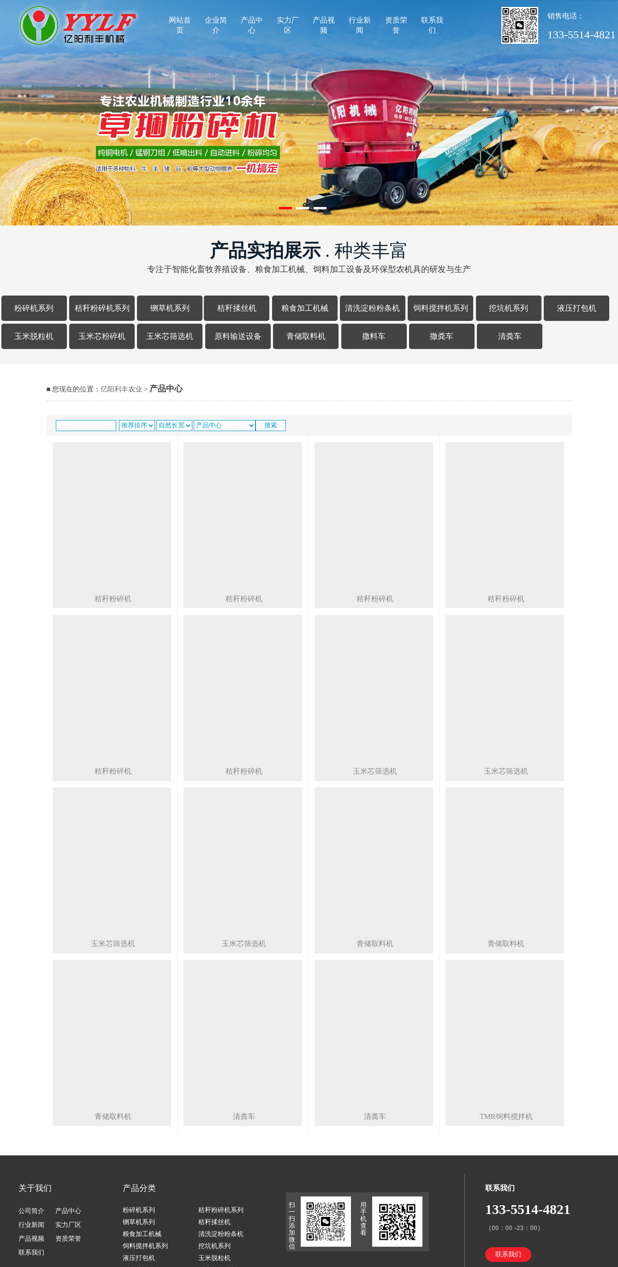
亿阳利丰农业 (121, 389)
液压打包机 (576, 308)
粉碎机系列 (33, 308)
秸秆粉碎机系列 (102, 308)
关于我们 (35, 1188)
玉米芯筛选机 (169, 336)
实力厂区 (288, 25)
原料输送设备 (237, 336)
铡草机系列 (170, 308)
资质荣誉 (396, 25)
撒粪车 (441, 336)
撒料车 (374, 336)
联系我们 (432, 25)
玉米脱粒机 (33, 336)
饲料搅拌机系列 (440, 308)
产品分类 (139, 1188)
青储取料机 (306, 336)
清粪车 (510, 336)
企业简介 (216, 25)
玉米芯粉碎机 (101, 336)
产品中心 (252, 25)
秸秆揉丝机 (236, 308)
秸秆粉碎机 (113, 599)
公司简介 (31, 1211)
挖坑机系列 (508, 308)
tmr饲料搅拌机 (506, 1116)
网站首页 (180, 25)
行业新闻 (360, 25)
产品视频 (324, 25)
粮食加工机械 (304, 308)
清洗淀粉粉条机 (372, 308)
